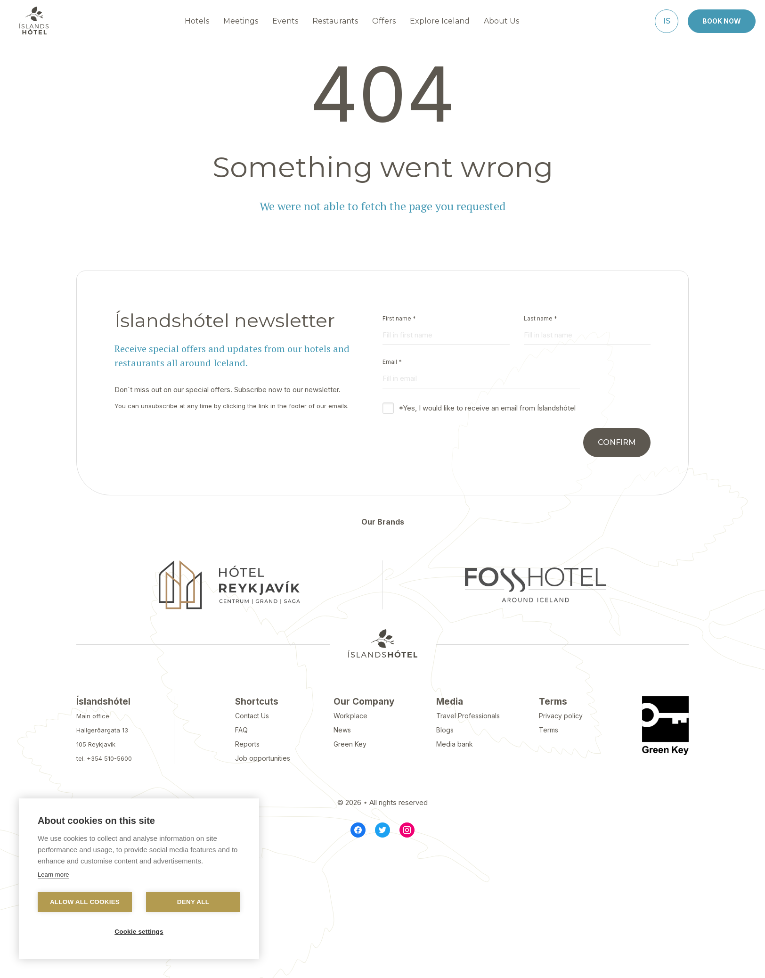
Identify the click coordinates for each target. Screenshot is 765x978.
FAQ (241, 730)
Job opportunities (262, 758)
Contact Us (252, 716)
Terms (548, 730)
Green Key (350, 744)
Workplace (350, 716)
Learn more (53, 874)
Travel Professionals (468, 716)
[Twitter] (382, 830)
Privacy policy (561, 716)
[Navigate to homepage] (34, 21)
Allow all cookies (85, 901)
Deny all (193, 901)
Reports (247, 744)
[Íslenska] (666, 21)
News (342, 730)
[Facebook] (358, 830)
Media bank (454, 744)
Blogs (445, 730)
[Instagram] (407, 830)
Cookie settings (138, 931)
